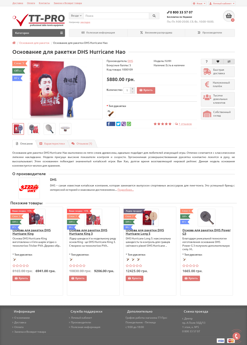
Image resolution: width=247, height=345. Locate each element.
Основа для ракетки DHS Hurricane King (31, 231)
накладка (85, 22)
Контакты (44, 3)
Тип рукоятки (117, 106)
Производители (210, 32)
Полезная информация (98, 32)
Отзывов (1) (81, 143)
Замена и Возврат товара (68, 3)
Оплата (31, 3)
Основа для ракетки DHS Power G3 (206, 231)
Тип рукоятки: (23, 254)
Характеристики (52, 143)
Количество (114, 89)
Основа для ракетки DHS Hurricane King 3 (88, 231)
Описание (24, 143)
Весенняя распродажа (156, 32)
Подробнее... (126, 189)
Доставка (17, 3)
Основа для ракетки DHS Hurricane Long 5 (145, 231)
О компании (21, 317)
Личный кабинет (80, 317)
